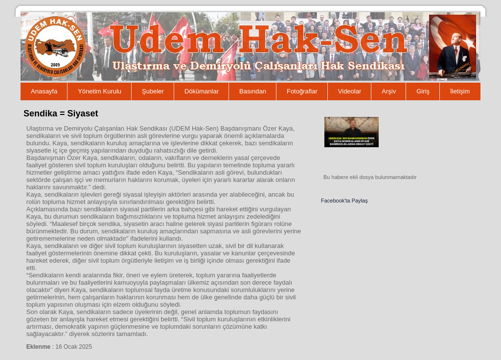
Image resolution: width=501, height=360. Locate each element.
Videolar (349, 91)
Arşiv (389, 91)
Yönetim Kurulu (99, 91)
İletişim (460, 91)
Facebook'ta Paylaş (344, 200)
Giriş (423, 91)
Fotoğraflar (302, 91)
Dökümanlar (201, 91)
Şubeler (153, 91)
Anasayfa (44, 91)
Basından (252, 91)
